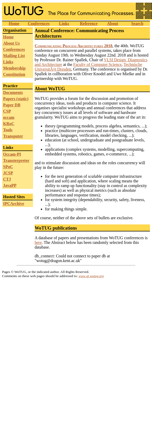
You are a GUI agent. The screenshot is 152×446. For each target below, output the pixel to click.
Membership (14, 68)
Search (137, 23)
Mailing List (14, 55)
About (112, 23)
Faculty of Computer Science (97, 64)
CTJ (7, 179)
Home (14, 23)
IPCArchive (13, 203)
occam (8, 117)
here (38, 242)
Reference (88, 23)
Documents (13, 92)
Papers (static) (15, 99)
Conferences (38, 23)
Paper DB (11, 105)
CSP (7, 111)
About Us (11, 43)
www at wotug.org (91, 276)
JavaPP (10, 185)
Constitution (14, 74)
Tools (7, 130)
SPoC (8, 166)
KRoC (8, 123)
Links (64, 23)
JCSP (8, 173)
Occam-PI (12, 154)
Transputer (13, 136)
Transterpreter (16, 160)
